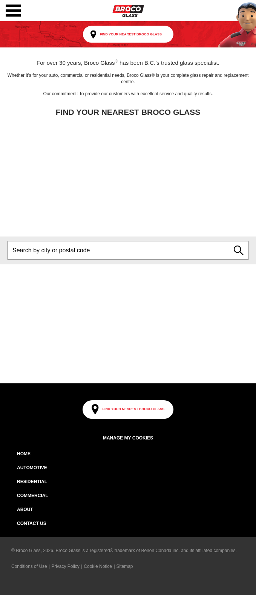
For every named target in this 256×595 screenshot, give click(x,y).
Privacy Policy (65, 566)
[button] (13, 10)
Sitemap (125, 566)
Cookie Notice (98, 566)
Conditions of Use (29, 566)
